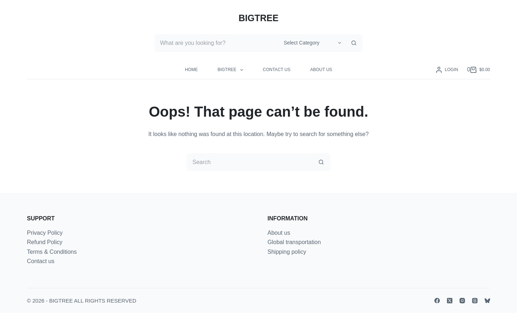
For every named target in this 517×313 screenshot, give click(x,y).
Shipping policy (286, 252)
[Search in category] (311, 43)
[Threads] (475, 300)
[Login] (447, 70)
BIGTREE (258, 18)
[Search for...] (216, 43)
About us (321, 69)
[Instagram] (462, 300)
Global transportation (294, 242)
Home (191, 69)
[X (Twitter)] (449, 300)
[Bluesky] (487, 300)
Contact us (276, 69)
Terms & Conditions (52, 252)
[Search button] (354, 43)
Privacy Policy (45, 233)
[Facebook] (437, 300)
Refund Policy (44, 242)
